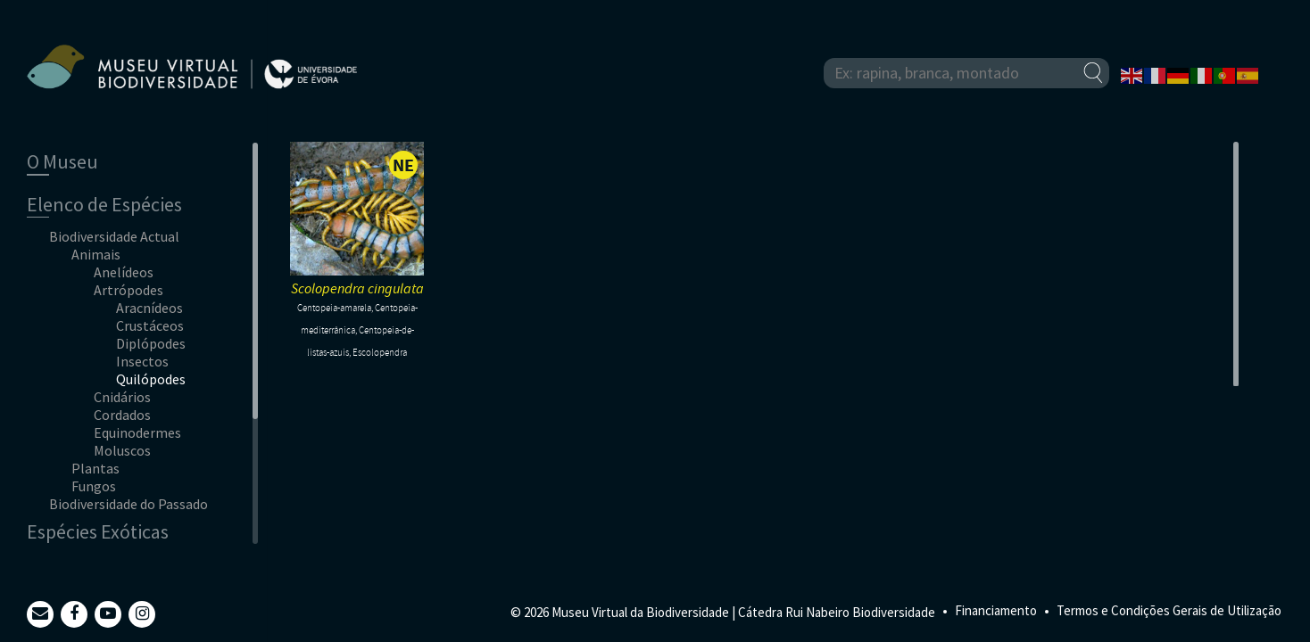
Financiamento (996, 610)
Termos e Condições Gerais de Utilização (1169, 610)
